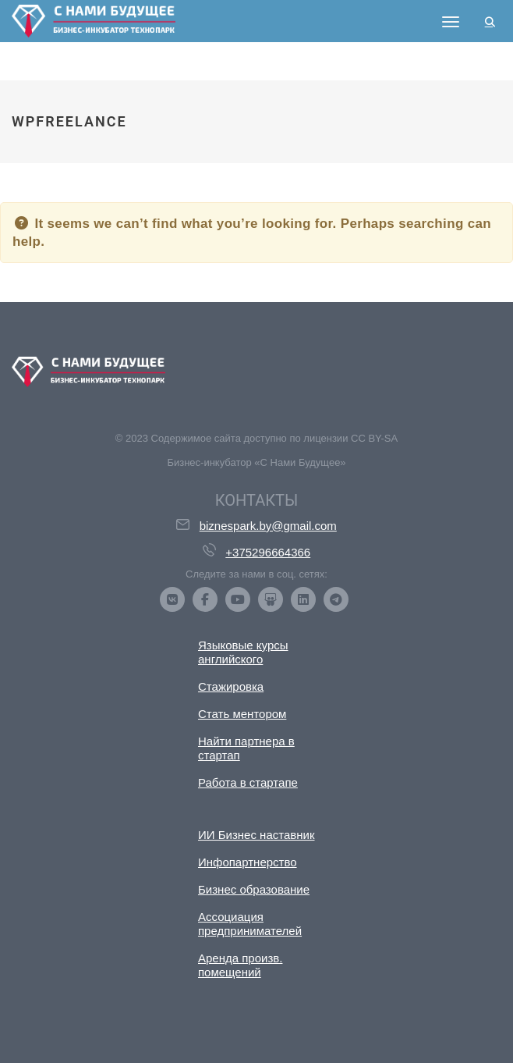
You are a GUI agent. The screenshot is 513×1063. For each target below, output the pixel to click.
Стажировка (231, 686)
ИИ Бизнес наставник (256, 834)
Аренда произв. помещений (240, 965)
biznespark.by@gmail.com (268, 525)
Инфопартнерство (247, 862)
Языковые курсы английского (243, 652)
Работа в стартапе (248, 782)
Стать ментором (242, 713)
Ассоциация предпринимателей (250, 923)
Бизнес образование (254, 889)
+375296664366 (267, 552)
